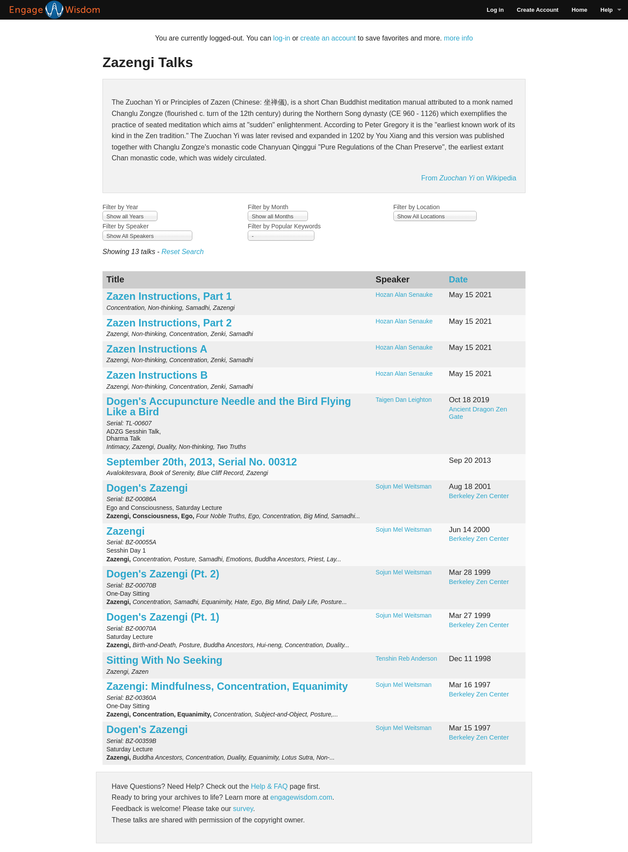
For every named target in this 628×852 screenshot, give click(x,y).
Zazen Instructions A (156, 349)
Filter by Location (416, 207)
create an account (328, 38)
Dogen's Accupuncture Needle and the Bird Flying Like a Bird (228, 407)
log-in (281, 38)
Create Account (538, 10)
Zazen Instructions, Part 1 (169, 296)
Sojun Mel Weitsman (403, 486)
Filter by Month (268, 207)
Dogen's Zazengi (147, 488)
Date (458, 279)
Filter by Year (120, 207)
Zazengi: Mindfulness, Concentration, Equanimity (227, 686)
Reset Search (182, 251)
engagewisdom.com (301, 797)
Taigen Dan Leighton (403, 399)
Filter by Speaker (125, 226)
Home (579, 10)
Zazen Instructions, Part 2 (169, 323)
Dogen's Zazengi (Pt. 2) (162, 574)
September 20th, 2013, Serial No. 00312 (201, 462)
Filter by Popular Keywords (284, 226)
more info (458, 38)
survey (243, 808)
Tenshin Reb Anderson (406, 658)
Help (607, 10)
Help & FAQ (269, 786)
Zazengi (125, 531)
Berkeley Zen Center (479, 495)
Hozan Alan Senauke (404, 294)
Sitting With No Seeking (164, 660)
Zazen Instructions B (157, 375)
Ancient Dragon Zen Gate (478, 412)
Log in (495, 10)
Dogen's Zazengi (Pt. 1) (162, 617)
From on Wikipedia (468, 178)
